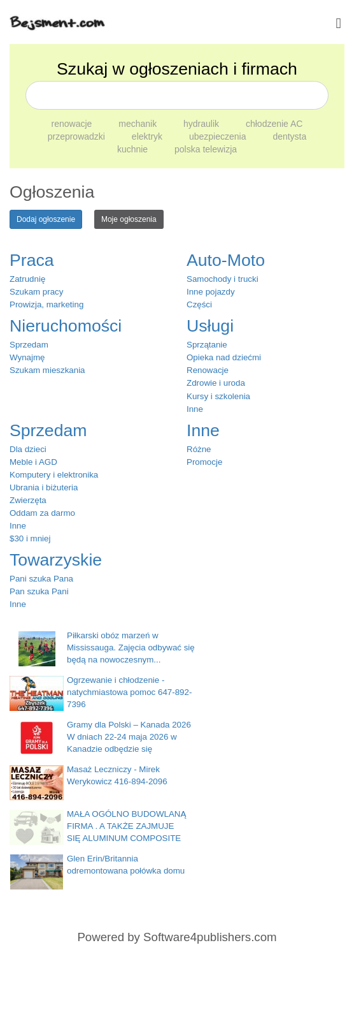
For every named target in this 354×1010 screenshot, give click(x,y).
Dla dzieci (28, 449)
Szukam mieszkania (47, 370)
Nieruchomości (66, 325)
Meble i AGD (33, 462)
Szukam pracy (36, 291)
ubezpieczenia (218, 136)
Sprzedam (29, 344)
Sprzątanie (207, 344)
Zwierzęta (28, 500)
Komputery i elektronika (54, 474)
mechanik (138, 124)
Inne (195, 409)
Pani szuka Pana (41, 578)
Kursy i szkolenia (218, 396)
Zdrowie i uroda (216, 383)
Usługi (210, 325)
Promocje (204, 462)
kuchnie (133, 149)
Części (199, 304)
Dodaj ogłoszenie (46, 219)
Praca (32, 260)
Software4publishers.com (209, 937)
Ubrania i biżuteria (44, 487)
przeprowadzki (78, 136)
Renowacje (208, 370)
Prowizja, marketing (46, 304)
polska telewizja (205, 149)
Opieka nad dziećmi (224, 357)
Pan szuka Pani (39, 591)
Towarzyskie (56, 559)
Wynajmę (27, 357)
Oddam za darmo (42, 513)
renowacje (73, 124)
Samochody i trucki (222, 279)
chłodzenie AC (274, 124)
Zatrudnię (27, 279)
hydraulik (202, 124)
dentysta (289, 136)
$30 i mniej (30, 538)
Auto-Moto (226, 260)
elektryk (148, 136)
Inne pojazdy (211, 291)
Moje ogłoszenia (129, 219)
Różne (199, 449)
